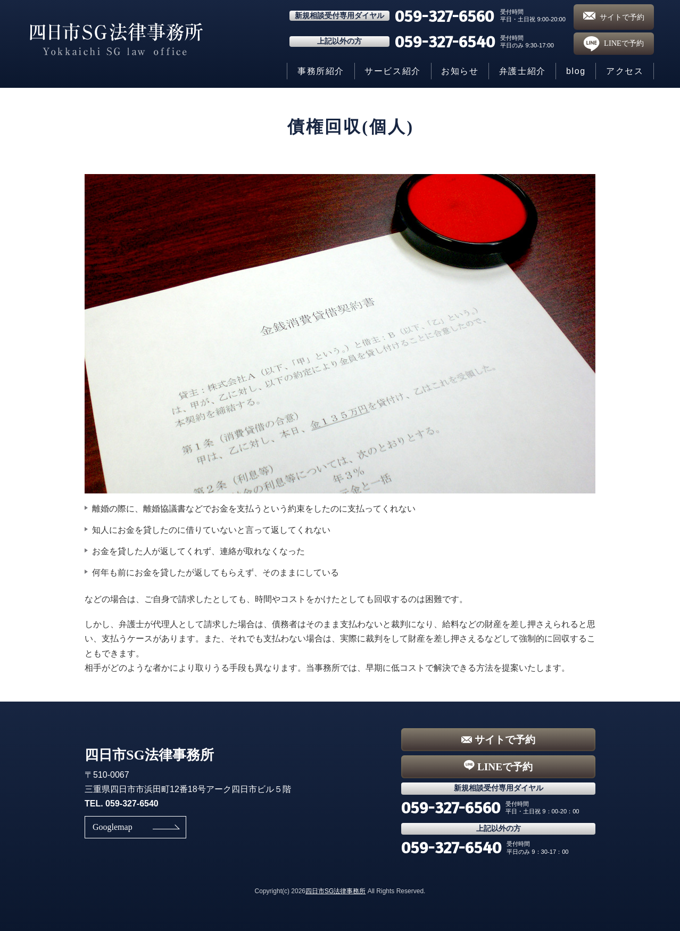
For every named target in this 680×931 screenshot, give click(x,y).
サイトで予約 (613, 16)
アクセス (624, 71)
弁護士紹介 (522, 71)
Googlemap (112, 826)
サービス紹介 (392, 71)
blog (576, 71)
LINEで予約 (614, 44)
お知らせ (459, 71)
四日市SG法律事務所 (335, 891)
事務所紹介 (320, 71)
